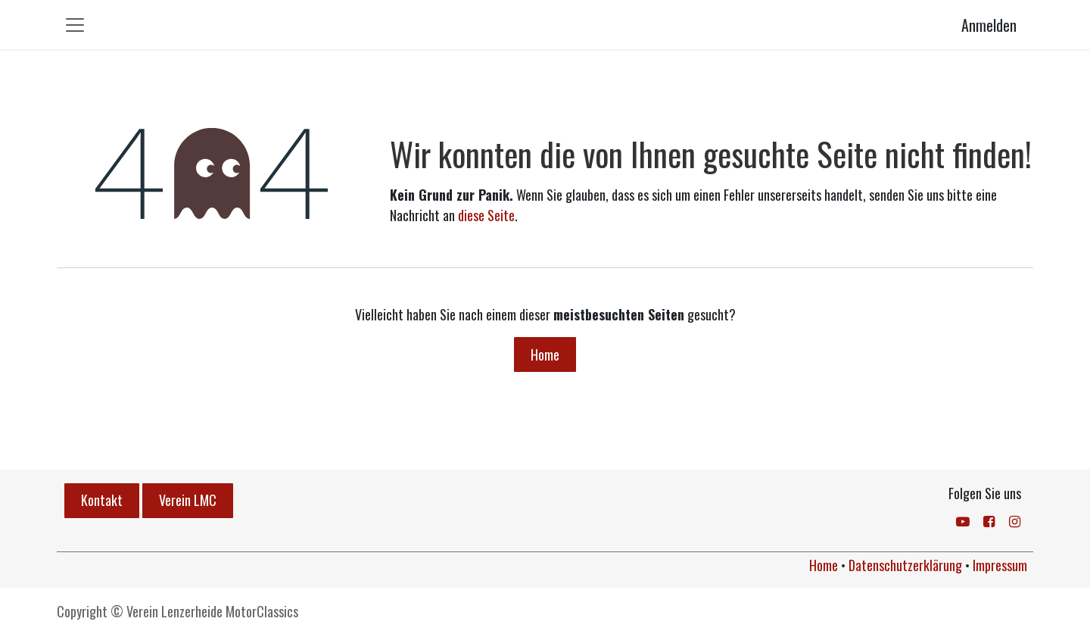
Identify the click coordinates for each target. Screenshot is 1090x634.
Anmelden (989, 25)
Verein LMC (187, 500)
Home (545, 354)
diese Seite (486, 215)
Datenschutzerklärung (905, 565)
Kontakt (102, 500)
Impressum (1000, 565)
